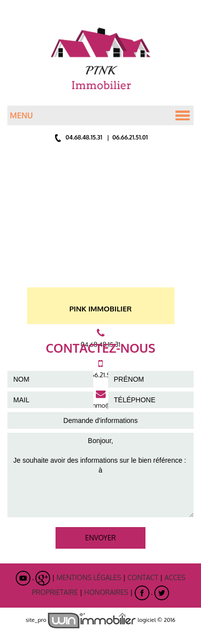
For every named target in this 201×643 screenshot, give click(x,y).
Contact (142, 577)
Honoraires (106, 592)
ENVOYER (100, 537)
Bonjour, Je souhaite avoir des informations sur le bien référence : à (100, 475)
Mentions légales (89, 577)
